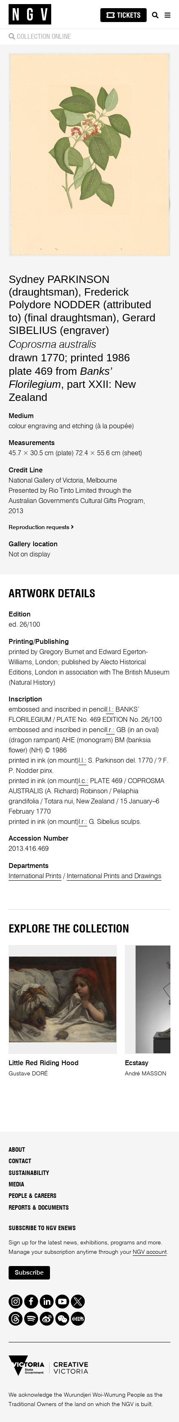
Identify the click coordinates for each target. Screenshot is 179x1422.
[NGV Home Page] (30, 14)
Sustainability (29, 1173)
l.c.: (83, 781)
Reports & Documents (39, 1208)
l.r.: (110, 730)
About (17, 1150)
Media (16, 1185)
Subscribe (29, 1273)
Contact (20, 1161)
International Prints (35, 876)
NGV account (150, 1252)
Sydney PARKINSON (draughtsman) (59, 285)
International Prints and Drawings (114, 876)
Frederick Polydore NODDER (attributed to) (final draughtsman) (80, 305)
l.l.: (110, 709)
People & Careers (33, 1196)
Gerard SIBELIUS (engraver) (82, 324)
